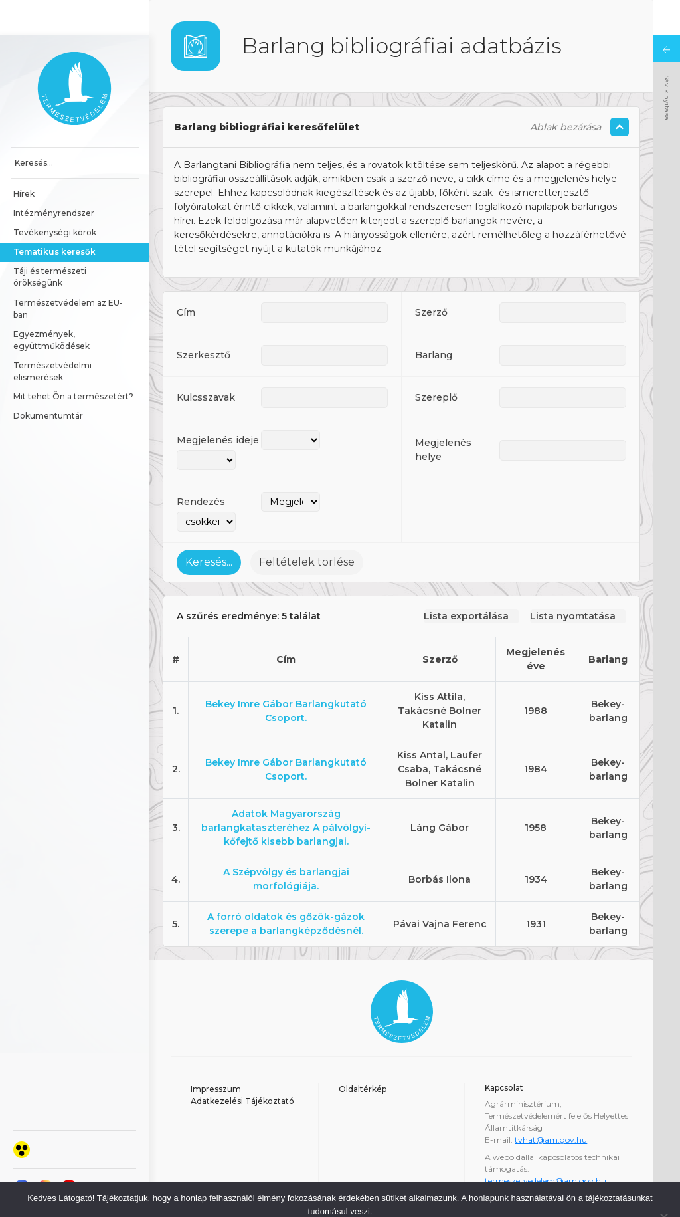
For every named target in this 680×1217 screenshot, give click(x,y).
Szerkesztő (203, 320)
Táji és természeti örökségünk (50, 242)
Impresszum (216, 1054)
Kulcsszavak (206, 362)
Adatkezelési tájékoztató (374, 1197)
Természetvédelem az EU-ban (68, 273)
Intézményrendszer (53, 178)
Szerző (431, 277)
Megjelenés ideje (218, 405)
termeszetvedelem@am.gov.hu (545, 1146)
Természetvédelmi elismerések (53, 336)
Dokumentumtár (48, 381)
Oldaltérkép (362, 1054)
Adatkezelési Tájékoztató (242, 1066)
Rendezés (201, 467)
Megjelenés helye (443, 414)
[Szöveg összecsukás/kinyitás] (619, 91)
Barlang (433, 320)
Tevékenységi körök (54, 197)
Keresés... (208, 526)
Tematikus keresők (54, 216)
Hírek (24, 159)
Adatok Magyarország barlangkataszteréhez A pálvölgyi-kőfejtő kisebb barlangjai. (286, 792)
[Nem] (663, 1181)
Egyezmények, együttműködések (51, 305)
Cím (186, 277)
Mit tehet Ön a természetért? (73, 361)
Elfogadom (285, 1197)
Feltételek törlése (307, 526)
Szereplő (436, 362)
